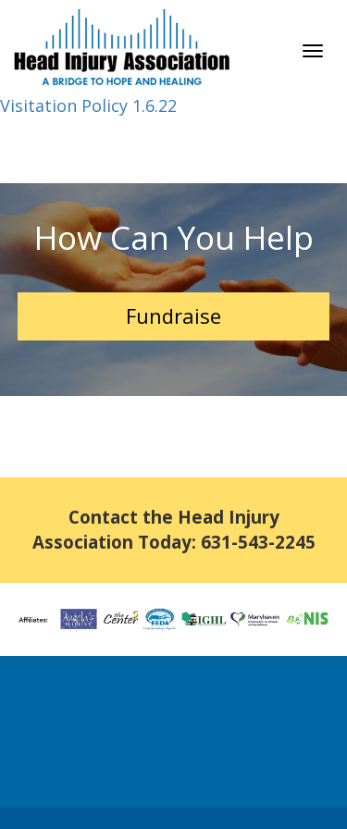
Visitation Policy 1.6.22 (88, 105)
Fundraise (173, 315)
